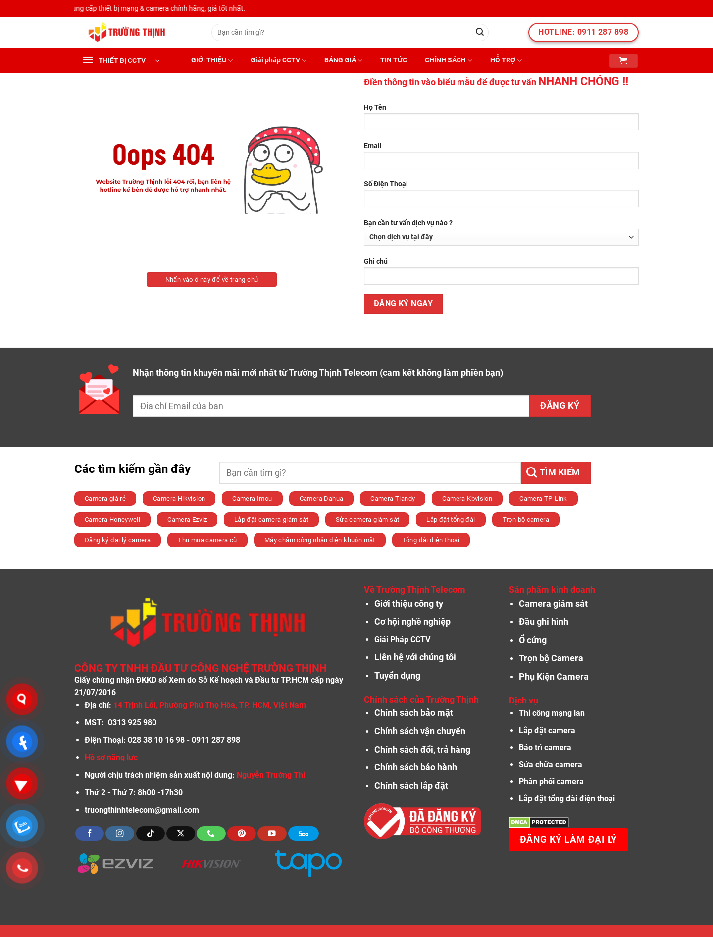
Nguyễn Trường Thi (271, 775)
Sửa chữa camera (550, 764)
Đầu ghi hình (543, 622)
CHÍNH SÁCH (448, 60)
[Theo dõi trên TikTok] (150, 833)
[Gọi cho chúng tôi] (211, 833)
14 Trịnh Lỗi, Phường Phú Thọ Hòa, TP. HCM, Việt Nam (209, 705)
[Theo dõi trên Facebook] (89, 833)
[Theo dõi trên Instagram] (119, 833)
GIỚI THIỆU (212, 60)
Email (501, 159)
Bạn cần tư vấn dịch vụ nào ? (501, 232)
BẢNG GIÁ (343, 60)
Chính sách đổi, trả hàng (422, 750)
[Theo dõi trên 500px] (303, 833)
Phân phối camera (551, 781)
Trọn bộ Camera (551, 658)
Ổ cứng (533, 640)
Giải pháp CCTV (278, 60)
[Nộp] (479, 32)
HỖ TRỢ (506, 60)
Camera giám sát (553, 604)
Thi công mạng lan (552, 713)
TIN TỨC (393, 60)
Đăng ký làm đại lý (568, 839)
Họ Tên (501, 120)
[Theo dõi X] (180, 833)
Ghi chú (501, 274)
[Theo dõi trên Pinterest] (241, 833)
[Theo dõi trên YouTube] (271, 833)
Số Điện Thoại (501, 197)
